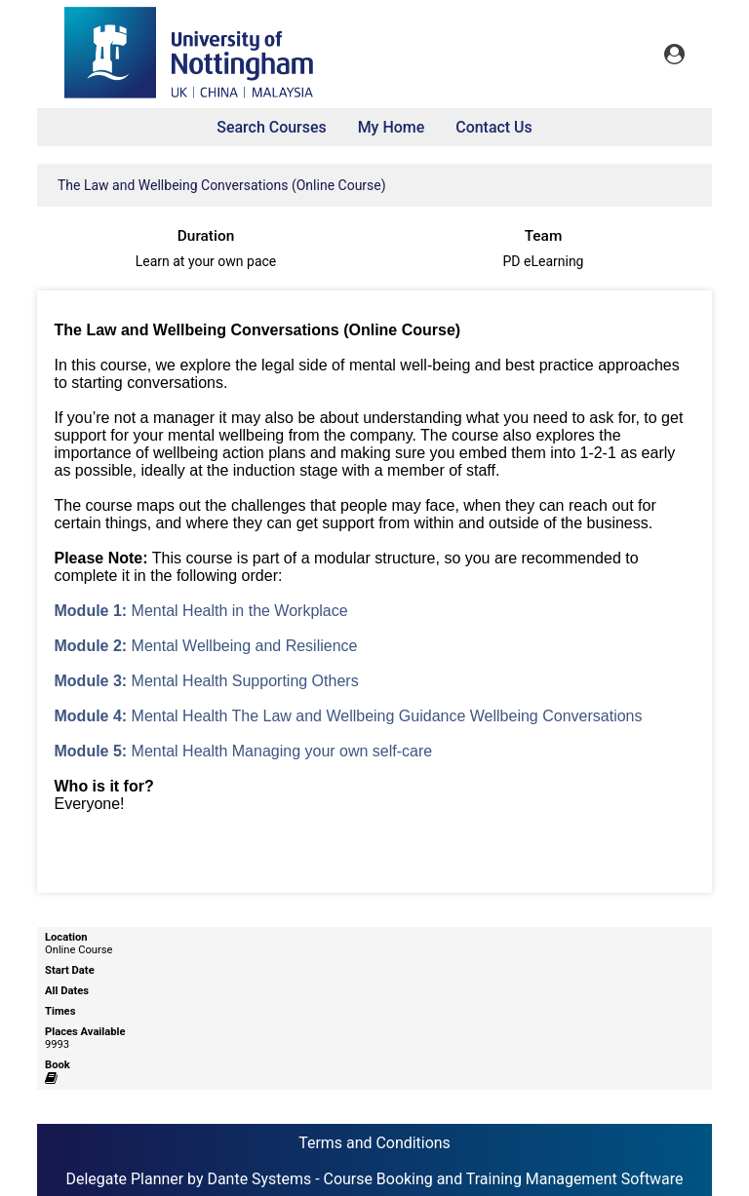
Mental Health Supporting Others (207, 681)
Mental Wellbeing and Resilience (206, 645)
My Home (391, 127)
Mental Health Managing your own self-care (244, 751)
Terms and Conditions (374, 1143)
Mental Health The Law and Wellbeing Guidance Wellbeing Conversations (349, 716)
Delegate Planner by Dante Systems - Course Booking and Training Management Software (374, 1179)
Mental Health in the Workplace (201, 610)
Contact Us (493, 127)
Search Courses (271, 127)
